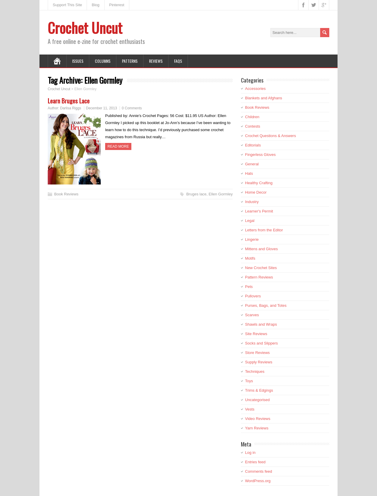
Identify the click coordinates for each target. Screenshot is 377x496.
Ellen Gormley (221, 194)
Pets (249, 286)
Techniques (254, 371)
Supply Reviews (258, 362)
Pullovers (253, 296)
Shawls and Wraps (261, 324)
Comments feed (258, 471)
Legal (249, 220)
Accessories (255, 88)
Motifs (250, 258)
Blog (95, 5)
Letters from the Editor (264, 230)
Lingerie (252, 239)
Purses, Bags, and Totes (266, 305)
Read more (118, 146)
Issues (77, 61)
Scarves (252, 315)
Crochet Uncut (85, 27)
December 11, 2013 (101, 108)
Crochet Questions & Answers (270, 136)
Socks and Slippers (261, 343)
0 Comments (132, 108)
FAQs (178, 61)
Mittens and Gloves (261, 249)
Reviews (156, 61)
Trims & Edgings (259, 390)
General (252, 164)
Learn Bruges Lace (69, 100)
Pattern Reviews (259, 277)
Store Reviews (257, 352)
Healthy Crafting (258, 183)
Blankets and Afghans (263, 98)
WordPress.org (257, 481)
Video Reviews (257, 418)
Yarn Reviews (256, 428)
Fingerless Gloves (260, 154)
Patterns (130, 61)
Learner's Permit (259, 211)
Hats (249, 173)
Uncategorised (257, 400)
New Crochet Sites (261, 268)
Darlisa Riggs (70, 108)
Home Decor (256, 192)
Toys (249, 381)
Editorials (253, 145)
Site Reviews (256, 334)
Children (252, 117)
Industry (252, 202)
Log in (250, 452)
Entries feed (255, 462)
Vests (249, 409)
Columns (102, 61)
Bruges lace (196, 194)
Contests (252, 126)
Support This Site (67, 5)
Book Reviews (66, 194)
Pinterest (116, 5)
